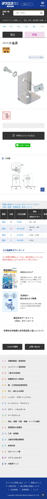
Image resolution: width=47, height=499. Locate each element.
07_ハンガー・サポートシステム (12, 27)
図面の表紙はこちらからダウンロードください (21, 204)
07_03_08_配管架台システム (27, 27)
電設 (12, 34)
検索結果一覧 (35, 27)
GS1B (19, 222)
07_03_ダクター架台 (20, 27)
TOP (4, 27)
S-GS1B (20, 240)
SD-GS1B (20, 229)
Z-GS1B (20, 235)
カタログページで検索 (10, 20)
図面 (4, 222)
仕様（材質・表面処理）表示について (17, 207)
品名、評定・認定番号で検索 (33, 20)
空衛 (34, 34)
